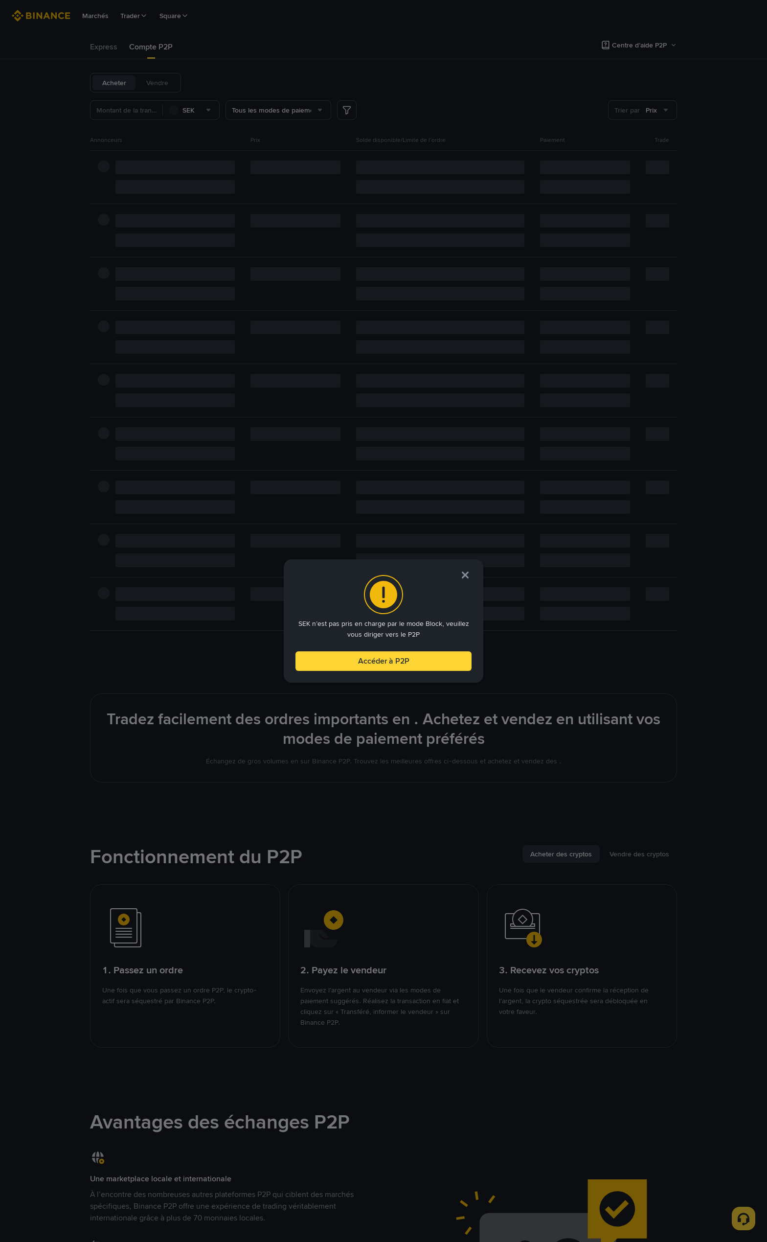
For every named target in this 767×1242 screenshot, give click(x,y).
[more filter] (347, 110)
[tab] (103, 47)
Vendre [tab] (157, 82)
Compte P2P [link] (151, 47)
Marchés (95, 15)
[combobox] (191, 110)
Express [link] (103, 47)
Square (174, 15)
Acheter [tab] (114, 82)
